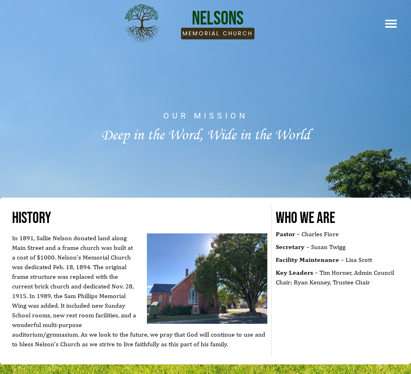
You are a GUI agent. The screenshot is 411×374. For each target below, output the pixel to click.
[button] (391, 23)
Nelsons (218, 18)
